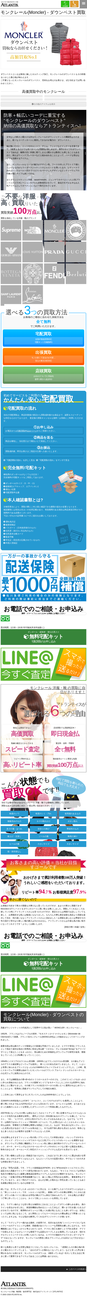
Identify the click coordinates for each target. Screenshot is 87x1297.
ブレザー (21, 105)
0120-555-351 (74, 4)
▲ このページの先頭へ (76, 1277)
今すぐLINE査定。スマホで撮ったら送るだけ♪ (44, 669)
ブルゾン (65, 98)
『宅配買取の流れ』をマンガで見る (53, 468)
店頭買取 (43, 382)
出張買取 (43, 364)
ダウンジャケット (21, 98)
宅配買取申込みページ (27, 438)
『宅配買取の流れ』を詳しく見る (20, 468)
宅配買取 (43, 345)
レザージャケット (65, 105)
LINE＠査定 (65, 4)
